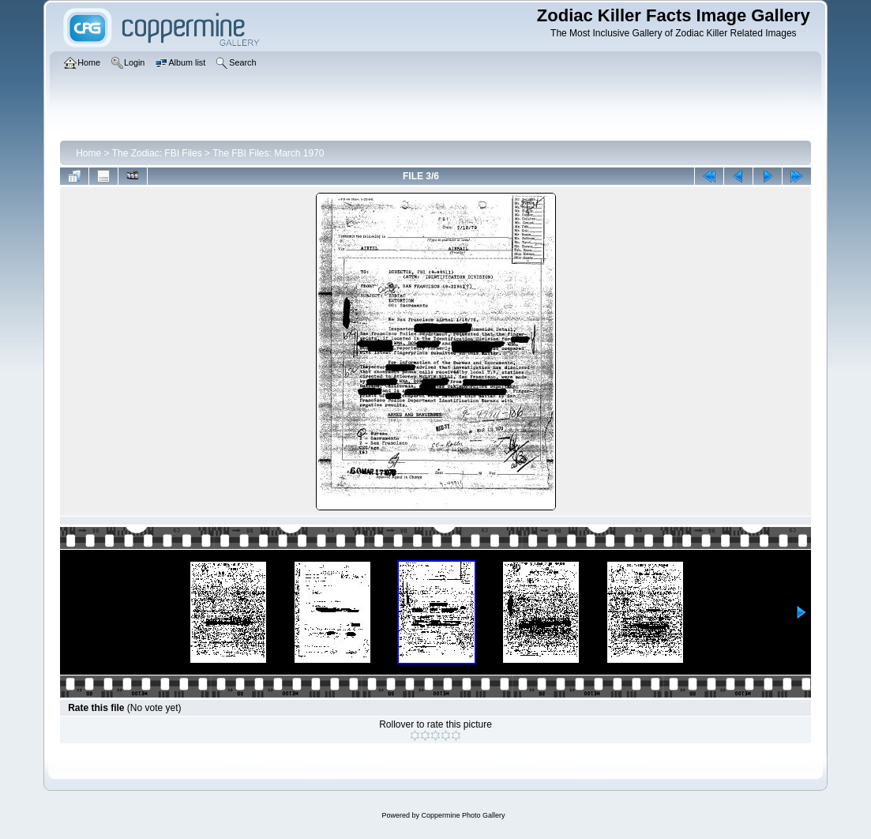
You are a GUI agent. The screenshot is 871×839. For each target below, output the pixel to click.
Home (88, 153)
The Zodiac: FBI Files (157, 153)
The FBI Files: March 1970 (268, 153)
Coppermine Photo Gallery (463, 815)
